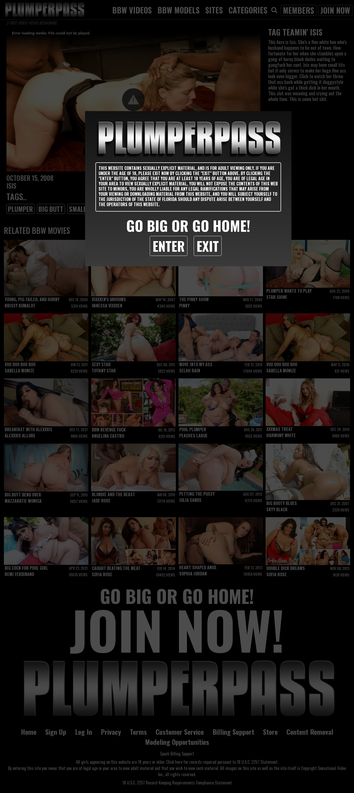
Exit (208, 245)
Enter (169, 245)
